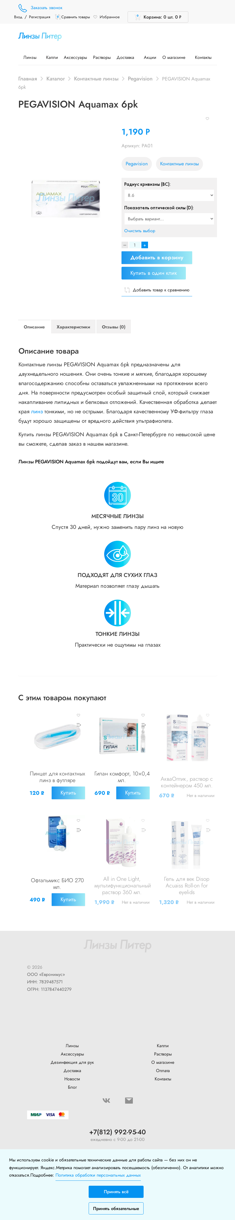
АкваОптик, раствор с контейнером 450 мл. (187, 788)
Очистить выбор (139, 231)
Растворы (102, 57)
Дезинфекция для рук (72, 1056)
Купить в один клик (153, 273)
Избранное (106, 17)
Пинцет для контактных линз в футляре (57, 779)
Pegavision (140, 78)
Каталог (55, 78)
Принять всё (116, 1191)
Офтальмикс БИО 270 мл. (57, 883)
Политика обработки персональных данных (98, 1175)
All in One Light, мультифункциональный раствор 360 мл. (124, 885)
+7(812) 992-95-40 (117, 1126)
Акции (150, 57)
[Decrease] (125, 245)
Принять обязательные (116, 1208)
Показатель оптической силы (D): (159, 207)
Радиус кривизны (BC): (147, 184)
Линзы (31, 57)
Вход (18, 17)
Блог (72, 1081)
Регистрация (39, 17)
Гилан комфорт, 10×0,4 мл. (122, 782)
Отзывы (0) (113, 327)
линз (37, 411)
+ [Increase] (144, 245)
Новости (72, 1073)
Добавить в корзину (156, 258)
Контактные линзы (96, 78)
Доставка (127, 57)
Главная (27, 78)
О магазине (175, 57)
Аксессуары (75, 57)
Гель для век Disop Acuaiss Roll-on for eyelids (186, 885)
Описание (34, 327)
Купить (67, 799)
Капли (52, 57)
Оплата (163, 1065)
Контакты (203, 57)
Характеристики (73, 327)
